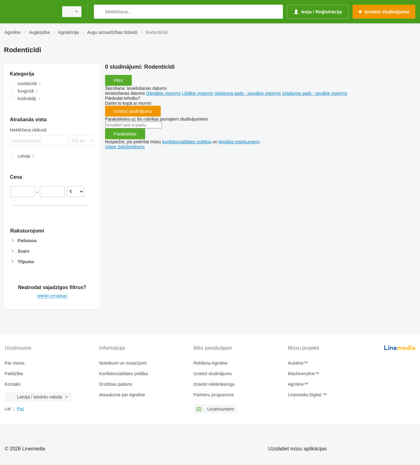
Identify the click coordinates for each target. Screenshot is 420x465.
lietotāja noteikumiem (239, 141)
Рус (20, 408)
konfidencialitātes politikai (186, 141)
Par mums (15, 363)
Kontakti (13, 384)
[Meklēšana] (100, 12)
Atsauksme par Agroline (122, 394)
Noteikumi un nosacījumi (123, 363)
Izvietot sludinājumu (133, 111)
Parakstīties (125, 133)
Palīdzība (14, 373)
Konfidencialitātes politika (123, 373)
